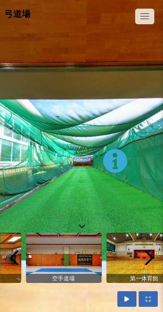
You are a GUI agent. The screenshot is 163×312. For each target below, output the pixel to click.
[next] (149, 258)
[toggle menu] (144, 16)
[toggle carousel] (82, 224)
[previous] (14, 258)
